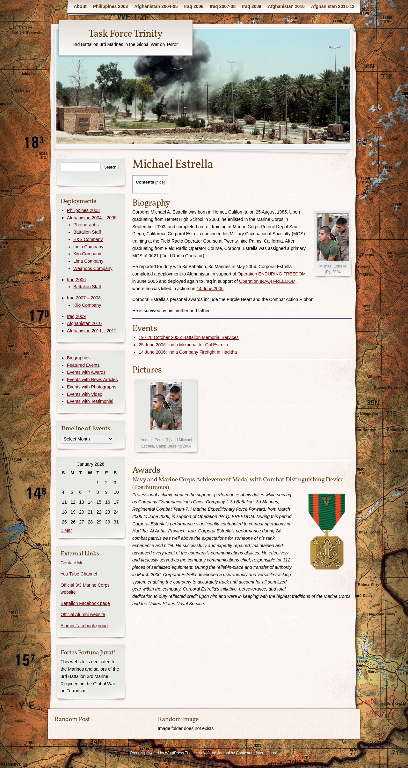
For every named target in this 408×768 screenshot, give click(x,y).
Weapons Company (93, 268)
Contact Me (72, 562)
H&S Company (88, 239)
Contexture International (256, 753)
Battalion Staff (87, 232)
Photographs (85, 224)
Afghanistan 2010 (286, 6)
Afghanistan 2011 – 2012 (92, 330)
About (80, 6)
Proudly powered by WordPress (157, 753)
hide (160, 182)
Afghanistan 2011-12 (332, 6)
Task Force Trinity (126, 34)
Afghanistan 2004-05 (156, 6)
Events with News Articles (92, 379)
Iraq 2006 (194, 6)
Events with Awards (86, 372)
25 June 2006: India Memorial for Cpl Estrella (183, 344)
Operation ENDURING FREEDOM (271, 273)
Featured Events (83, 365)
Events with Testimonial (90, 401)
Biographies (79, 357)
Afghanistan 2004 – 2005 (92, 217)
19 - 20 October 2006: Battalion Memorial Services (189, 337)
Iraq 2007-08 (223, 6)
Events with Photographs (91, 386)
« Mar (66, 530)
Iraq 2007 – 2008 (84, 297)
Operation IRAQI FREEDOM (267, 281)
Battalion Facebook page (85, 603)
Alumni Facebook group (84, 625)
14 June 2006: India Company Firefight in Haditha (188, 352)
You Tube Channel (79, 573)
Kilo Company (87, 253)
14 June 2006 (210, 288)
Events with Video (84, 394)
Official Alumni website (83, 614)
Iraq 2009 (251, 6)
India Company (88, 246)
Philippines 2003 (110, 6)
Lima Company (88, 261)
